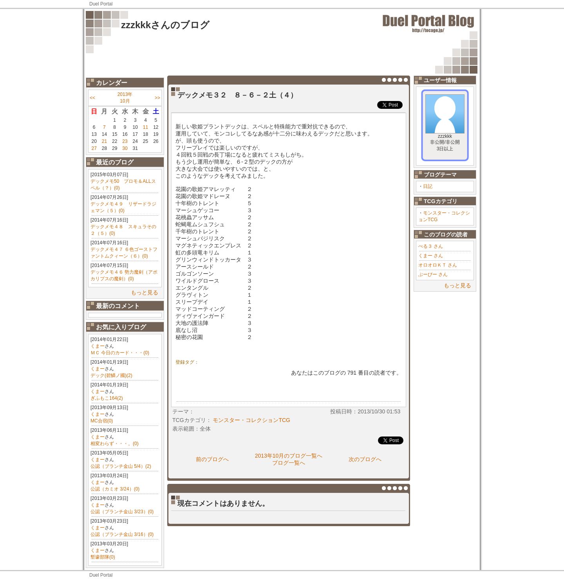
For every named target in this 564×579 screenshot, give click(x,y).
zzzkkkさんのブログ (165, 25)
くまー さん (430, 255)
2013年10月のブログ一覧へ (289, 456)
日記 (427, 186)
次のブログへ (365, 459)
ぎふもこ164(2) (106, 398)
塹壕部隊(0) (102, 557)
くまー (97, 346)
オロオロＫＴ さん (437, 265)
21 (104, 141)
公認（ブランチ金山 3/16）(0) (122, 534)
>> (157, 98)
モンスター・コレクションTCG (251, 420)
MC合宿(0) (101, 421)
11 (145, 127)
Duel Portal (100, 4)
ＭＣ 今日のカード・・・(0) (119, 352)
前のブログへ (212, 459)
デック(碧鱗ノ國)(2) (111, 375)
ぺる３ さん (430, 246)
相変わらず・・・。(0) (114, 443)
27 (93, 148)
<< (92, 98)
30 (124, 148)
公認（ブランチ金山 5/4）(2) (120, 466)
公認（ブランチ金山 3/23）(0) (122, 511)
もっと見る (144, 292)
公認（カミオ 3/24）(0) (114, 489)
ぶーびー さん (433, 274)
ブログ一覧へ (288, 463)
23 (124, 141)
